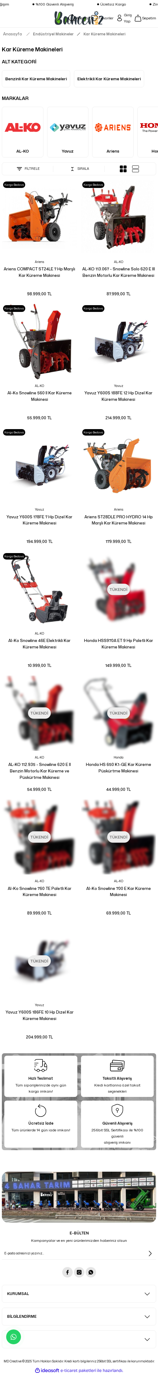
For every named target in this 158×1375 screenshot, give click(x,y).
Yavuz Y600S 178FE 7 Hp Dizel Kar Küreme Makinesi (39, 520)
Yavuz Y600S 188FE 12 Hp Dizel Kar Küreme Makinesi (118, 396)
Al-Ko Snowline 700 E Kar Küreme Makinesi (118, 892)
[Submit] (150, 1253)
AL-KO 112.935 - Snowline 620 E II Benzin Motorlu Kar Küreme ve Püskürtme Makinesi (39, 771)
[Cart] (145, 18)
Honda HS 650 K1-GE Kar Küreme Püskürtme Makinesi (118, 768)
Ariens (39, 262)
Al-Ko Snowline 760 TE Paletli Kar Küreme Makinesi (39, 892)
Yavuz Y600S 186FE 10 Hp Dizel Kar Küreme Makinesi (40, 1015)
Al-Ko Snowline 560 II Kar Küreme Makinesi (39, 396)
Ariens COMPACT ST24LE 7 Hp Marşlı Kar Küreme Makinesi (39, 272)
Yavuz (118, 386)
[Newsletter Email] (79, 1253)
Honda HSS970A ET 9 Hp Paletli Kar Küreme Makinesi (118, 644)
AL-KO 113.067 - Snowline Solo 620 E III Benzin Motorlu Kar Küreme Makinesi (118, 272)
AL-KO (118, 262)
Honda (119, 757)
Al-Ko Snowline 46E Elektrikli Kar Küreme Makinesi (39, 644)
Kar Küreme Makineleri (104, 34)
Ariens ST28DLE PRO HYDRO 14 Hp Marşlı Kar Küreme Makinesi (118, 520)
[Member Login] (124, 18)
